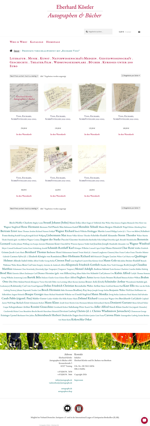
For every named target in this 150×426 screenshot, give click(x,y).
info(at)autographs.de (63, 380)
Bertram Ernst (9, 231)
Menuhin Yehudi (88, 227)
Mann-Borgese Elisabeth (111, 227)
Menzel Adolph (84, 269)
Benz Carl (27, 264)
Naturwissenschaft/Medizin (74, 58)
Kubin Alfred (122, 273)
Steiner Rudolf (133, 260)
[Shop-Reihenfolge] (24, 76)
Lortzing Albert (66, 282)
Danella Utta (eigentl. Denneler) (134, 307)
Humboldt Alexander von (119, 244)
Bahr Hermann (67, 290)
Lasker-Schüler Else (55, 298)
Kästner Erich (97, 260)
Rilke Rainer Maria (70, 298)
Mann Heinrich (114, 248)
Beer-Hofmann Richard (76, 256)
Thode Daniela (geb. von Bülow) (14, 239)
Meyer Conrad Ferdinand (12, 248)
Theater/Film (40, 62)
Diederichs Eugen (70, 315)
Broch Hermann (51, 290)
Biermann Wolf (46, 227)
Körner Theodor (84, 235)
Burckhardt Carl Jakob (130, 298)
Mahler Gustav (39, 298)
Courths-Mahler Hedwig (138, 269)
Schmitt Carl (97, 273)
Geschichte (19, 62)
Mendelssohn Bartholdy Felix (90, 239)
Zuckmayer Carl (31, 273)
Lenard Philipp (111, 231)
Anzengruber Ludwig (129, 315)
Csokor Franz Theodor (133, 252)
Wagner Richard (65, 231)
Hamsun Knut (53, 243)
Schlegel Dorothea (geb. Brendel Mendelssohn (119, 239)
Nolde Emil (89, 244)
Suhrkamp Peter (77, 307)
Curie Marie (20, 252)
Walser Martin (142, 235)
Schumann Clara (19, 269)
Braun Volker (72, 235)
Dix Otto (13, 281)
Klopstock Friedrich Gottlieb (83, 265)
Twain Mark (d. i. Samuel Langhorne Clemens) (96, 252)
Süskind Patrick (24, 282)
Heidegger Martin (96, 231)
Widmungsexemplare (70, 62)
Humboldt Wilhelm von (65, 294)
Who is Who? (18, 42)
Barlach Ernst (23, 302)
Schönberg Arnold (40, 248)
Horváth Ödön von (52, 282)
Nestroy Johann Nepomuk (20, 290)
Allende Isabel (20, 260)
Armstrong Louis (20, 277)
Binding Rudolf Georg (17, 235)
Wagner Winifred (139, 243)
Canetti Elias (87, 260)
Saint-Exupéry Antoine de (42, 265)
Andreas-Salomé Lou (104, 269)
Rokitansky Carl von (21, 285)
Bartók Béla (34, 277)
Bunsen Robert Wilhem (131, 277)
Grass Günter (59, 277)
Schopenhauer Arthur (20, 307)
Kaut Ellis (129, 286)
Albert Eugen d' (87, 222)
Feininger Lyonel (9, 315)
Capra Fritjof (100, 248)
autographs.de (66, 388)
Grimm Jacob (8, 252)
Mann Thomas (24, 231)
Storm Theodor (127, 235)
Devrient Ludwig (68, 311)
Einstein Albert (18, 273)
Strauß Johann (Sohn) (56, 222)
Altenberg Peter (140, 227)
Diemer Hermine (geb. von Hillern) (55, 273)
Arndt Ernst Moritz (67, 302)
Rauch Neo (89, 307)
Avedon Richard (35, 231)
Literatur (18, 58)
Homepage (53, 42)
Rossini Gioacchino (42, 307)
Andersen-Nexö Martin (128, 294)
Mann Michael (50, 294)
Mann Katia (66, 319)
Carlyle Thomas (137, 273)
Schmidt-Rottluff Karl (61, 248)
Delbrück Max (100, 222)
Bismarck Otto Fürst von (136, 222)
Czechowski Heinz (11, 311)
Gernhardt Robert (61, 307)
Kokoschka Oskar (81, 319)
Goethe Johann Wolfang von (22, 244)
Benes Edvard (137, 302)
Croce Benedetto (25, 311)
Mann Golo (110, 260)
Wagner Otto (114, 298)
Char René (128, 248)
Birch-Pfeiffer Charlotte (21, 222)
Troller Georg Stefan (47, 260)
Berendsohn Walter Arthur (88, 285)
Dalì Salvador (143, 294)
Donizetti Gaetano (121, 302)
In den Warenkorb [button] (24, 134)
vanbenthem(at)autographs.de (60, 382)
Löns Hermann (81, 302)
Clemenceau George (138, 311)
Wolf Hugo (11, 302)
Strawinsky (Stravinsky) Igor (37, 269)
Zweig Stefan (114, 294)
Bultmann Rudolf (71, 227)
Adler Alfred (101, 307)
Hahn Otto (86, 273)
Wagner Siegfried (12, 227)
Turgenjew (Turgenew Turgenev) (62, 269)
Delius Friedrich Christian (59, 286)
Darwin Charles (99, 277)
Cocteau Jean (103, 298)
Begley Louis (38, 222)
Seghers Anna (85, 277)
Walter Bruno (16, 265)
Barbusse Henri (54, 252)
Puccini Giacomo (70, 239)
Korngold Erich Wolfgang (36, 235)
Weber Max (110, 222)
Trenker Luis (36, 290)
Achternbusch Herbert (48, 315)
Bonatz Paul (118, 286)
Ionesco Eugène (121, 222)
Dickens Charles (47, 277)
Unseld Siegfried (83, 294)
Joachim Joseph (101, 243)
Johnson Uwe (109, 273)
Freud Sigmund (37, 286)
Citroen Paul (63, 260)
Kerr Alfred (71, 277)
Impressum (78, 380)
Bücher (94, 62)
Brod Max (6, 273)
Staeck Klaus (115, 307)
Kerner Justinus (79, 282)
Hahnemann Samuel (70, 252)
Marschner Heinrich (51, 311)
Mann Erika (75, 222)
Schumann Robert (37, 302)
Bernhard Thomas (36, 252)
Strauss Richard (114, 277)
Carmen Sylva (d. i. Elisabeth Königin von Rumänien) (36, 256)
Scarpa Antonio (39, 244)
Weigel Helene (128, 227)
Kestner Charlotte (121, 269)
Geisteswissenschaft (115, 58)
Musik (33, 58)
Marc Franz (119, 252)
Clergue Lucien (109, 256)
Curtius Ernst (27, 248)
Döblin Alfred (33, 260)
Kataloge (36, 42)
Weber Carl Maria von (125, 256)
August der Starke (50, 239)
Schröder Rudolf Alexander (104, 235)
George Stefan (103, 290)
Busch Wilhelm (81, 231)
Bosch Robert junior (87, 315)
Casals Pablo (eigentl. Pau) (17, 298)
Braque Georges (34, 294)
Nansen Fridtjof (49, 231)
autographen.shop (65, 391)
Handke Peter (106, 265)
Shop (17, 50)
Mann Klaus (52, 302)
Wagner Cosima (33, 239)
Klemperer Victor (38, 282)
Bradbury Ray (80, 290)
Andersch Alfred (59, 265)
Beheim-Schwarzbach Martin (98, 302)
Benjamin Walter (117, 290)
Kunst (45, 58)
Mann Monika (100, 294)
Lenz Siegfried (76, 260)
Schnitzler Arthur (115, 281)
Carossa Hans (112, 315)
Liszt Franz (99, 315)
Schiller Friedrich (141, 248)
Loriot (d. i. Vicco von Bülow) (129, 231)
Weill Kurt (130, 290)
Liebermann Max (56, 235)
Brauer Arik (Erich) (95, 281)
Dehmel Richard (88, 298)
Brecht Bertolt (37, 311)
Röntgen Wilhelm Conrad (84, 248)
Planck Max (58, 227)
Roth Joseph (130, 264)
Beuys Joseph (92, 290)
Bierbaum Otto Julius (25, 315)
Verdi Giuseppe (118, 265)
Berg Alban (76, 273)
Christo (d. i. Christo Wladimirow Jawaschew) (104, 311)
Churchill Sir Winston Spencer (72, 244)
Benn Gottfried (107, 286)
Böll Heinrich (96, 256)
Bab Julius (121, 260)
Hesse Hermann (30, 227)
